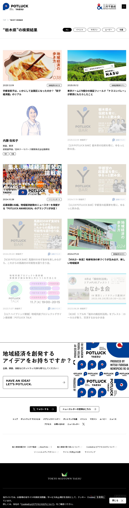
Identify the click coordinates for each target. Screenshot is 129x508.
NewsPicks (44, 447)
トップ (15, 419)
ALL (67, 29)
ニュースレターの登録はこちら (79, 409)
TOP (4, 20)
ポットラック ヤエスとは (30, 419)
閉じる (117, 500)
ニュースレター (73, 424)
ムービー (108, 29)
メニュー (124, 6)
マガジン (94, 29)
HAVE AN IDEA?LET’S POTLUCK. (35, 382)
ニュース (113, 419)
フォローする (43, 409)
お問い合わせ (59, 424)
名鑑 (121, 29)
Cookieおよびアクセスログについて (100, 447)
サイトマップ (90, 452)
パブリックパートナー (51, 419)
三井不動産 (32, 447)
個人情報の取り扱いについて (68, 447)
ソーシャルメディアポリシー (45, 452)
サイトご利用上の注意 (71, 452)
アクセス (47, 424)
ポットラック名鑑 (70, 419)
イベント (79, 29)
